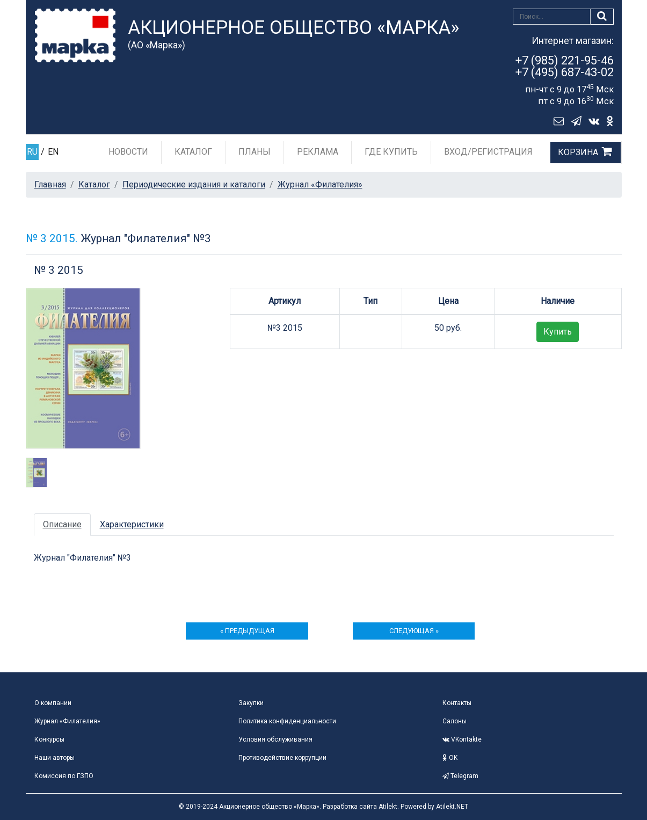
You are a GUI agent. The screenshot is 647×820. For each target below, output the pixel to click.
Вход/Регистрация (488, 152)
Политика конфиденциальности (287, 721)
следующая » (414, 631)
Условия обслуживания (275, 739)
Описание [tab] (62, 524)
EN (53, 152)
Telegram (460, 776)
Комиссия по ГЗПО (63, 776)
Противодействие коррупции (282, 757)
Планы (254, 152)
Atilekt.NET (452, 806)
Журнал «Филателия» (320, 184)
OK (449, 757)
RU (32, 152)
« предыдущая (247, 631)
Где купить (391, 152)
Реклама (317, 152)
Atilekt (388, 806)
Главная (50, 184)
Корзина (578, 152)
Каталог (193, 152)
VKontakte (462, 739)
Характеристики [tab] (132, 524)
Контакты (456, 703)
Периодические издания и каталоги (193, 184)
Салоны (454, 721)
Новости (128, 152)
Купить (557, 331)
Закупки (251, 703)
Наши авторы (54, 757)
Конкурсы (49, 739)
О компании (52, 703)
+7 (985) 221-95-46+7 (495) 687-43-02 (564, 66)
